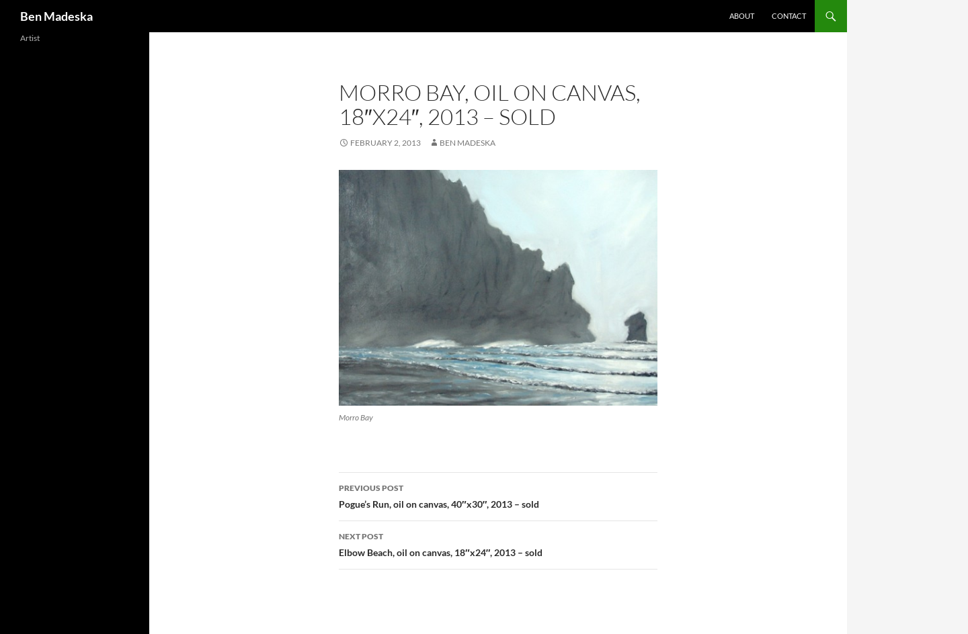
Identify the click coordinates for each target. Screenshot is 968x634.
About (741, 15)
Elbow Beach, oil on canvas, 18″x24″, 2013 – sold (498, 543)
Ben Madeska (56, 16)
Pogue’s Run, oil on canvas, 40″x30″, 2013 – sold (498, 495)
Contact (789, 15)
